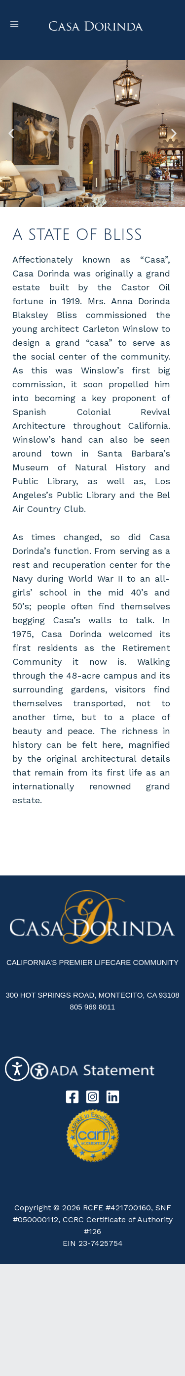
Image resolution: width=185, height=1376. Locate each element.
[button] (11, 133)
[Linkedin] (113, 1097)
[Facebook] (72, 1097)
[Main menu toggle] (14, 24)
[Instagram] (92, 1097)
